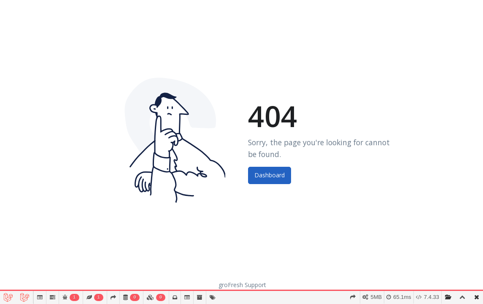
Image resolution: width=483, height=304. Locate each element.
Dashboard (269, 175)
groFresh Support (242, 285)
